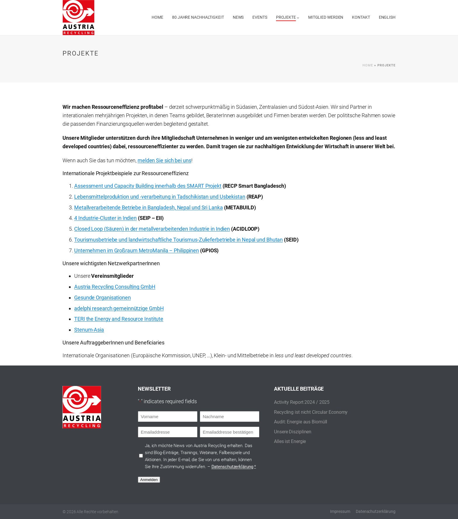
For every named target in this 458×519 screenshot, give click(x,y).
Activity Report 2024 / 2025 (301, 402)
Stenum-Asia (89, 330)
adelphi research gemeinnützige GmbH (119, 308)
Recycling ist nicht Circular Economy (311, 412)
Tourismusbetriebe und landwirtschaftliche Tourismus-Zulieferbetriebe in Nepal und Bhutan (178, 240)
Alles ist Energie (290, 441)
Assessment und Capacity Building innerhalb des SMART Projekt (147, 186)
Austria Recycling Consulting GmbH (114, 287)
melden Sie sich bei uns (164, 160)
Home (367, 65)
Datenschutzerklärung (232, 466)
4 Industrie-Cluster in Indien (105, 218)
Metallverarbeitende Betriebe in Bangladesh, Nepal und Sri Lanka (148, 207)
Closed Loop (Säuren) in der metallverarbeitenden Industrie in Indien (152, 229)
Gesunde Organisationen (102, 297)
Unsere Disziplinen (292, 431)
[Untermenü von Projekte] (298, 17)
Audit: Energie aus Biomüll (300, 422)
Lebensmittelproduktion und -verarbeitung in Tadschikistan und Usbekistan (159, 197)
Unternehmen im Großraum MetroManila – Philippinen (136, 250)
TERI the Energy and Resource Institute (118, 319)
